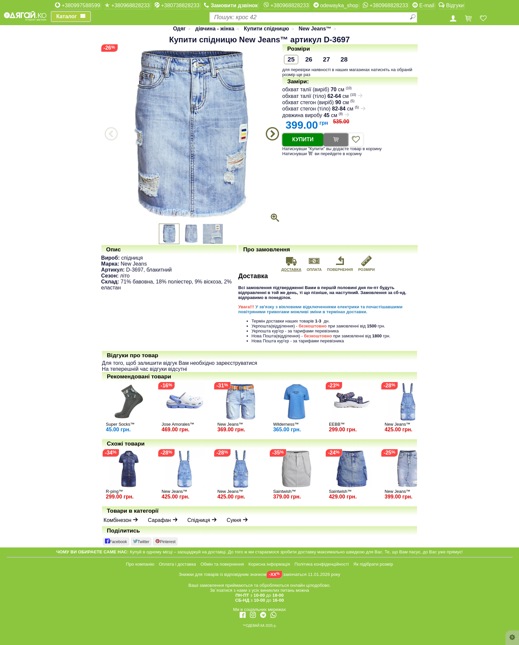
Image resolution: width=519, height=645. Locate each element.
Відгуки (451, 5)
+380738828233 (177, 5)
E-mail (423, 5)
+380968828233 (127, 5)
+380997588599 (77, 5)
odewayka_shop (335, 5)
